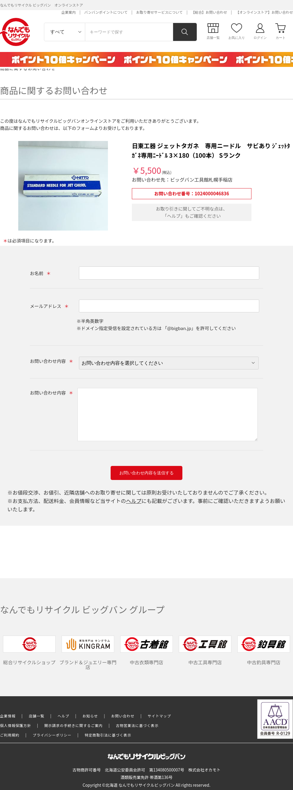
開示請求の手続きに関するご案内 (73, 725)
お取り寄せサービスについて (159, 12)
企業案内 (68, 12)
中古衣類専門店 (146, 651)
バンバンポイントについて (106, 12)
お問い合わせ (123, 715)
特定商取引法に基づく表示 (108, 734)
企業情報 (8, 715)
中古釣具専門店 (263, 651)
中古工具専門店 (205, 651)
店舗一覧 (36, 715)
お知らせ (90, 715)
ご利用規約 (9, 734)
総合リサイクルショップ (29, 651)
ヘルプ (133, 500)
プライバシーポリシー (52, 734)
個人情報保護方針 (15, 725)
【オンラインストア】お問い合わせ (264, 12)
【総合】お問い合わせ (209, 12)
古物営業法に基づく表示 (137, 725)
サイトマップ (159, 715)
